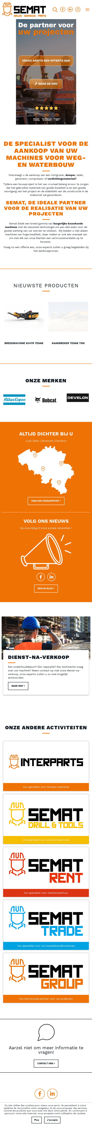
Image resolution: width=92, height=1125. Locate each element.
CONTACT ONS (46, 1063)
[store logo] (24, 9)
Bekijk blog (46, 588)
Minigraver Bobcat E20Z (23, 343)
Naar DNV (18, 686)
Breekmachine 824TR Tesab (68, 343)
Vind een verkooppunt (46, 501)
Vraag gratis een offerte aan (46, 61)
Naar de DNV (46, 84)
